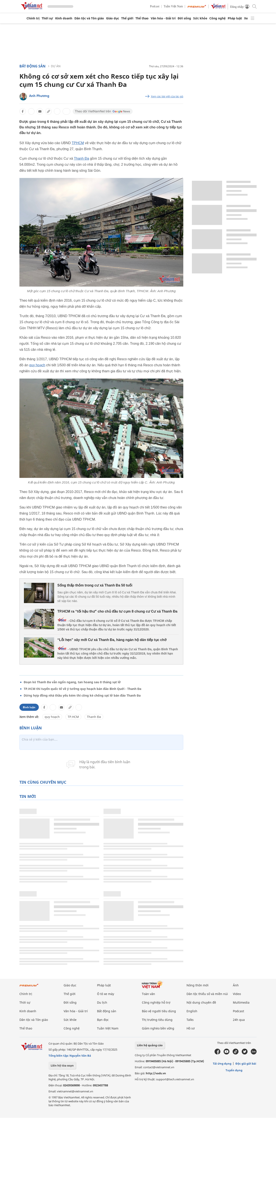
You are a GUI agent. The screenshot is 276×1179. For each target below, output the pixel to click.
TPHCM (78, 143)
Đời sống (184, 18)
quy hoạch (37, 365)
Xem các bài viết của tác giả (167, 96)
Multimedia (241, 1002)
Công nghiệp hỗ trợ (156, 1002)
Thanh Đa (81, 158)
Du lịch (102, 1002)
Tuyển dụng (234, 1070)
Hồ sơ (191, 1028)
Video (237, 994)
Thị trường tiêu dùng (157, 1020)
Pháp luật (235, 18)
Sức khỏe (200, 18)
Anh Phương (39, 96)
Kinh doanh (63, 18)
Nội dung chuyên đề (201, 1002)
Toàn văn (148, 994)
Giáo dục (112, 18)
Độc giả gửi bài (245, 1063)
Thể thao (142, 18)
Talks (190, 1020)
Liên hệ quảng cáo (150, 1045)
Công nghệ (217, 18)
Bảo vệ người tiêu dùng (159, 1011)
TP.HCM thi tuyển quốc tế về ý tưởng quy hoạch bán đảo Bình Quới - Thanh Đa (82, 689)
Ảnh (236, 985)
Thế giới (127, 18)
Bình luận (29, 707)
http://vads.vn (156, 1073)
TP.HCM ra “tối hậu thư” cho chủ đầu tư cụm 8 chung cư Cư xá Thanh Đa (117, 611)
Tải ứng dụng (222, 1063)
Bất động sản (32, 66)
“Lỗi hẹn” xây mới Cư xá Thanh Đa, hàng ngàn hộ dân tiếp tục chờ (111, 640)
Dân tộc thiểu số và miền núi (207, 994)
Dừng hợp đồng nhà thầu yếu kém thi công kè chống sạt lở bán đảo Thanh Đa (82, 695)
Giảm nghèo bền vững (158, 1028)
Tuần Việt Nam (173, 6)
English (192, 1011)
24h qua (239, 1020)
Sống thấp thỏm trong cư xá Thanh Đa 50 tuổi (94, 585)
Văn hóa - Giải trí (163, 18)
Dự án (56, 66)
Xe (246, 18)
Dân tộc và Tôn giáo (89, 18)
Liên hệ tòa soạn (62, 1065)
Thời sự (47, 18)
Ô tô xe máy (105, 994)
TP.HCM (73, 717)
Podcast (155, 6)
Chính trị (33, 18)
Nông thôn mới (198, 985)
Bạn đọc (103, 1020)
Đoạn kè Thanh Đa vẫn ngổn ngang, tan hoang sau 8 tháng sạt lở (72, 682)
